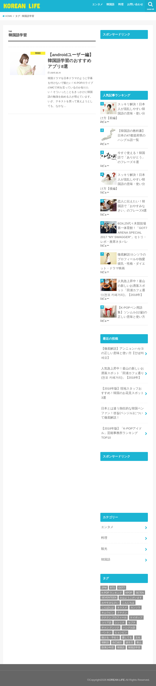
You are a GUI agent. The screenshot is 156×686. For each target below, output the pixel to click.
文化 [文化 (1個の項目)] (137, 634)
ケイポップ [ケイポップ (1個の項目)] (136, 614)
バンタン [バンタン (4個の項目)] (106, 629)
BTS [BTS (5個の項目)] (112, 584)
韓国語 (110, 4)
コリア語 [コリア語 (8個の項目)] (106, 619)
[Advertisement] (124, 61)
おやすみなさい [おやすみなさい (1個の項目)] (110, 599)
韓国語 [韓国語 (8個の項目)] (121, 644)
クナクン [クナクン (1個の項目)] (122, 609)
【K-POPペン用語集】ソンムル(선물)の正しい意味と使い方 (132, 310)
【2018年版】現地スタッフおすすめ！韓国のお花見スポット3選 (122, 390)
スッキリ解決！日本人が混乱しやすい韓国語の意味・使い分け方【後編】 (122, 181)
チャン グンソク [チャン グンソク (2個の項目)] (110, 624)
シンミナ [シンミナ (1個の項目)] (120, 619)
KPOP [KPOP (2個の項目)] (129, 589)
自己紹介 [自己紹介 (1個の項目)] (117, 639)
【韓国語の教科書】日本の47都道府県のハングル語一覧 (131, 135)
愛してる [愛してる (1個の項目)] (127, 634)
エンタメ (97, 4)
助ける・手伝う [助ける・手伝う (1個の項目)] (110, 634)
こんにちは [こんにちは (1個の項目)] (128, 599)
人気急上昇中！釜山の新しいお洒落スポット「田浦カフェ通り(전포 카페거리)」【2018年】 (122, 286)
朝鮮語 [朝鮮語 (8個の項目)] (105, 639)
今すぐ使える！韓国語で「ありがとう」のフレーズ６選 (131, 157)
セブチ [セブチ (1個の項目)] (131, 619)
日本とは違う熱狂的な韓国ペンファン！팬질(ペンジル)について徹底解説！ (122, 410)
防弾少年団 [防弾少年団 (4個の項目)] (108, 644)
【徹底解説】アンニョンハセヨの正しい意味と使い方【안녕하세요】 (122, 351)
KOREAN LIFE (21, 6)
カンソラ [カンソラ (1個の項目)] (135, 604)
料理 (121, 4)
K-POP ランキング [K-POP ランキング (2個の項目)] (112, 589)
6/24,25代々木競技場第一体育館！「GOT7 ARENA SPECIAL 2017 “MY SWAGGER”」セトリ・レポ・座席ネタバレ (123, 231)
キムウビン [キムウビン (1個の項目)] (108, 609)
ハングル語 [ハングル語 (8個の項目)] (129, 624)
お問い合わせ (135, 4)
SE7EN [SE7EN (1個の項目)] (140, 589)
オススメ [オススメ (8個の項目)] (122, 604)
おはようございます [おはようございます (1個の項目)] (131, 594)
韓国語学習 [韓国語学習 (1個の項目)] (134, 644)
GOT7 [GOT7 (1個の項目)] (121, 584)
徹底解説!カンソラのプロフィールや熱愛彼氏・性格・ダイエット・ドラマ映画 (123, 260)
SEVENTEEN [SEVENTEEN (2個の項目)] (109, 594)
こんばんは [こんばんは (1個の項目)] (108, 604)
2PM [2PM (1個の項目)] (104, 584)
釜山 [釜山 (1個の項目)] (138, 639)
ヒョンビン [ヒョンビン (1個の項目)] (121, 629)
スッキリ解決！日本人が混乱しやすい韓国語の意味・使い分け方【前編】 (122, 111)
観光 (104, 545)
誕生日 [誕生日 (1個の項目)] (129, 639)
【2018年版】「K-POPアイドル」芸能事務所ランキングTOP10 (121, 430)
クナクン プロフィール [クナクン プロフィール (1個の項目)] (114, 614)
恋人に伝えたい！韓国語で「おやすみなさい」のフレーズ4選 (132, 205)
